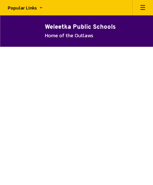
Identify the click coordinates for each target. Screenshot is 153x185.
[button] (25, 7)
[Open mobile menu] (142, 7)
